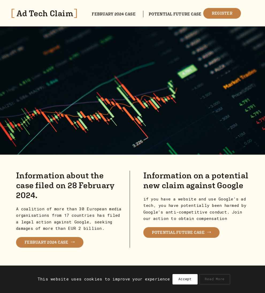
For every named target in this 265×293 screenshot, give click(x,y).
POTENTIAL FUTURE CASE (181, 231)
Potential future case (175, 13)
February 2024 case (114, 13)
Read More (214, 279)
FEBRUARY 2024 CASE (50, 241)
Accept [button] (185, 279)
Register (222, 13)
